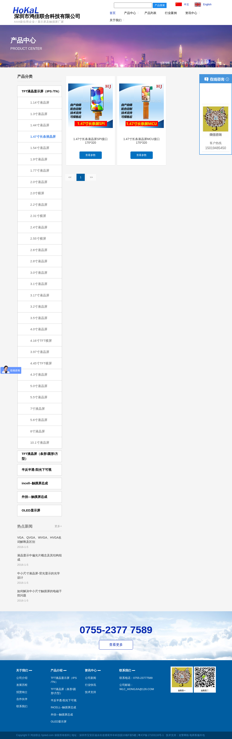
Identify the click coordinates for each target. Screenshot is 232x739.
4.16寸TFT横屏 (41, 340)
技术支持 (90, 692)
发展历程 (21, 684)
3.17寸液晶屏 (39, 295)
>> (91, 177)
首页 (113, 13)
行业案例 (171, 13)
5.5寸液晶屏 (39, 397)
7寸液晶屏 (37, 408)
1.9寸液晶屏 (39, 159)
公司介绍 (21, 677)
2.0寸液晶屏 (39, 182)
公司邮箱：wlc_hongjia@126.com (136, 687)
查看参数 (90, 155)
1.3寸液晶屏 (39, 114)
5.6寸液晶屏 (39, 420)
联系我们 (21, 706)
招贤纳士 (21, 692)
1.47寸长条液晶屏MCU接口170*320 (141, 140)
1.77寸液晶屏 (39, 170)
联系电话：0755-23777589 (136, 677)
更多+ (58, 526)
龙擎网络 (184, 735)
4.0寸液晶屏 (39, 329)
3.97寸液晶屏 (39, 352)
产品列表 (150, 13)
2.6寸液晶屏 (39, 250)
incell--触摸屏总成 (63, 707)
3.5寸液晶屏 (39, 318)
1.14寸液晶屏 (39, 102)
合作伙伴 (21, 699)
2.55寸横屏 (38, 238)
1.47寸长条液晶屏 (43, 136)
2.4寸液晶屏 (39, 227)
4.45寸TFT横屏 (41, 363)
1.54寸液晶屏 (39, 148)
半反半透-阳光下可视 (63, 700)
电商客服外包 (197, 735)
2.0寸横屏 (37, 193)
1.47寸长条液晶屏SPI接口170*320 (90, 140)
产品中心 (130, 13)
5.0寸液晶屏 (39, 386)
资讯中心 (191, 13)
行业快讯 (90, 684)
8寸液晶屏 (37, 431)
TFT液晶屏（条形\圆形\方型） (63, 691)
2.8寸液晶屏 (39, 261)
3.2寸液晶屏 (39, 306)
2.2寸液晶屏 (39, 204)
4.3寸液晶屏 (39, 374)
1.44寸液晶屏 (39, 125)
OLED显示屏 (58, 721)
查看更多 (116, 644)
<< (69, 177)
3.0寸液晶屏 (39, 272)
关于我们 (116, 20)
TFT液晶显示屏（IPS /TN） (64, 680)
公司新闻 (90, 677)
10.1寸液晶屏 (39, 442)
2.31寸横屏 (38, 216)
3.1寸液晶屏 (39, 284)
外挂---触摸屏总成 (62, 714)
